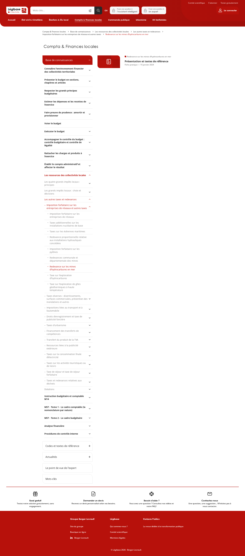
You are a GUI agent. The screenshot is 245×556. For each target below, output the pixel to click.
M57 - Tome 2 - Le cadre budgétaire (63, 417)
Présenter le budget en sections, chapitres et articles (61, 81)
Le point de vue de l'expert (60, 468)
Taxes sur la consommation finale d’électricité (64, 356)
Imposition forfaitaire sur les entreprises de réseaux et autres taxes (71, 34)
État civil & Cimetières (32, 20)
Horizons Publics (151, 519)
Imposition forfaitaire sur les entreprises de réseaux (65, 215)
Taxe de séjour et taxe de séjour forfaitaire (63, 373)
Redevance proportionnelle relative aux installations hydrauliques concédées (68, 240)
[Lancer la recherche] (98, 10)
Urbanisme (141, 20)
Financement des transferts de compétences (63, 332)
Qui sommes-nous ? (119, 526)
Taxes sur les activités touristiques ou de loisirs (66, 365)
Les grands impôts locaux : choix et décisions (62, 192)
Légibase (114, 519)
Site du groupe (76, 526)
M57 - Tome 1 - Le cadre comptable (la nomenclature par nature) (64, 409)
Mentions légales (117, 538)
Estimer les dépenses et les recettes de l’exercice (65, 103)
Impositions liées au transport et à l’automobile (64, 309)
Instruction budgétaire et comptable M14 (64, 398)
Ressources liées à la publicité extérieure (62, 347)
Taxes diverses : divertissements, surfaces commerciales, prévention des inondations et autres (67, 298)
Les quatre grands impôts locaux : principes (62, 183)
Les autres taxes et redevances (146, 31)
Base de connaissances (80, 31)
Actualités (51, 457)
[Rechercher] (59, 10)
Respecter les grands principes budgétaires (60, 92)
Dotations (49, 389)
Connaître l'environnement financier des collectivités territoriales (64, 70)
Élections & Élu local (58, 20)
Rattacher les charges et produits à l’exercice (63, 155)
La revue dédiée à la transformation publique (163, 526)
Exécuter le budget (54, 131)
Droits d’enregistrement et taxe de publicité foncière (64, 318)
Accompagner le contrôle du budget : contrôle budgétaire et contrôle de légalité (64, 142)
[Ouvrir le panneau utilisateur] (227, 10)
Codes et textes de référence (62, 446)
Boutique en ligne (78, 532)
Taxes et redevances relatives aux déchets (64, 382)
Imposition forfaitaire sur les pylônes (65, 250)
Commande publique (119, 20)
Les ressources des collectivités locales (112, 31)
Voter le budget (52, 123)
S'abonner (212, 3)
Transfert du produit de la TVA (62, 339)
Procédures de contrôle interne (61, 433)
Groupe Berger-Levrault (82, 519)
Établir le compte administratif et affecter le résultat (62, 166)
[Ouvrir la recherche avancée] (91, 10)
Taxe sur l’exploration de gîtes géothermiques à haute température (65, 287)
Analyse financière (54, 425)
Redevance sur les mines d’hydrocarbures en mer (126, 34)
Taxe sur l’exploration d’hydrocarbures (61, 277)
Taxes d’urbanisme (56, 325)
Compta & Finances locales (88, 20)
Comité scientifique (196, 3)
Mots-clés (51, 479)
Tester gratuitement (229, 3)
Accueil (11, 20)
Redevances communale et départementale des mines (64, 259)
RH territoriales (159, 20)
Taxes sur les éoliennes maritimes (67, 231)
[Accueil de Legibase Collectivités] (17, 10)
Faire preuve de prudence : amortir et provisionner (64, 114)
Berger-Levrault (81, 538)
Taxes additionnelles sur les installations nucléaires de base (66, 224)
